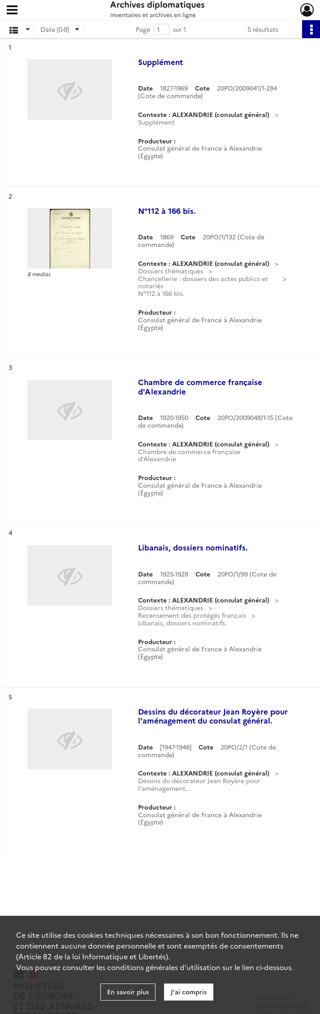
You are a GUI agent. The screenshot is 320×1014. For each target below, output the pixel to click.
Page (143, 29)
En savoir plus (128, 991)
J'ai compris (189, 991)
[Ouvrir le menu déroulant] (12, 10)
